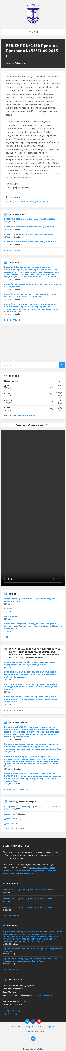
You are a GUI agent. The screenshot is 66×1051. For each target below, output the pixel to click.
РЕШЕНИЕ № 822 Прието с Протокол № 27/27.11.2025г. (28, 889)
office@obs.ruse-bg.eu (13, 1010)
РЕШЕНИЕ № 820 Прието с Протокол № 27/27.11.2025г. (28, 907)
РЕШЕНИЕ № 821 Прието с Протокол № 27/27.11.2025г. (28, 898)
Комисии (39, 1026)
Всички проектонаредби (16, 789)
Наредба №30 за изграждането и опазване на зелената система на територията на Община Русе (31, 295)
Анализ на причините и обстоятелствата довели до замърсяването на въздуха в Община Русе (29, 663)
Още (6, 637)
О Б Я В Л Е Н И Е (11, 616)
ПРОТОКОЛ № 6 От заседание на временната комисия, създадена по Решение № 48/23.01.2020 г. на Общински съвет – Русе (30, 687)
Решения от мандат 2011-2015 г (34, 201)
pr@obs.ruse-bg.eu (46, 995)
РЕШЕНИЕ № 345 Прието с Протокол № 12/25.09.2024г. (29, 226)
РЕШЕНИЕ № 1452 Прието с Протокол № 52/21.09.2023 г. (30, 241)
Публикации (20, 63)
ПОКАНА (8, 608)
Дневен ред (9, 814)
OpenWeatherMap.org (26, 415)
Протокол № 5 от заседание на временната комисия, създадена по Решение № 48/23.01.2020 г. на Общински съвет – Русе (30, 699)
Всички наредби (12, 320)
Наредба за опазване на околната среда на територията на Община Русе (32, 285)
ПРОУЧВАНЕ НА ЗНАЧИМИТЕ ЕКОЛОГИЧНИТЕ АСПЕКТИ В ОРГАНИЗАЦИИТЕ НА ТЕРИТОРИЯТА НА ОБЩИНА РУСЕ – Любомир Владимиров (30, 674)
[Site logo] (33, 23)
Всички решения (12, 250)
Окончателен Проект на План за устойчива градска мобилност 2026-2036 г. (29, 599)
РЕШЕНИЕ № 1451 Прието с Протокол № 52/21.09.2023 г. (30, 234)
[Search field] (33, 365)
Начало (9, 63)
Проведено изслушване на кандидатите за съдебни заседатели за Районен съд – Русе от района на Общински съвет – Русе (33, 626)
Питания (16, 1026)
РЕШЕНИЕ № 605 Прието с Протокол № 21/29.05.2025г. (29, 219)
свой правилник (26, 873)
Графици (50, 1026)
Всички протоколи (13, 710)
